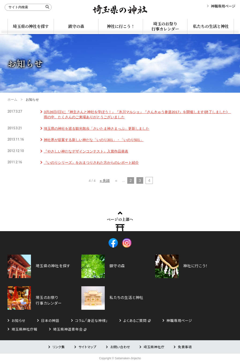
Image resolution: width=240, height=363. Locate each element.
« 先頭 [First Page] (105, 181)
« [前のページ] (116, 180)
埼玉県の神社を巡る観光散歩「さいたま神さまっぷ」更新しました (96, 128)
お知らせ (18, 320)
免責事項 (185, 346)
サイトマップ (88, 346)
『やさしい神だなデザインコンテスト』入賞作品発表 (86, 151)
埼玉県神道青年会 (67, 329)
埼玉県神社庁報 (24, 329)
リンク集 (58, 346)
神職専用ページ (223, 6)
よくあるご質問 (134, 320)
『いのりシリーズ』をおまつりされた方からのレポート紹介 (91, 162)
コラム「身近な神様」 (91, 320)
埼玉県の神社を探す (31, 26)
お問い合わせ (120, 346)
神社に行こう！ (121, 26)
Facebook (113, 243)
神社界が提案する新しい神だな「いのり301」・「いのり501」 (93, 140)
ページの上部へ (120, 219)
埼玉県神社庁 (154, 346)
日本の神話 (50, 320)
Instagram (126, 243)
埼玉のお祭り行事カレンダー (165, 26)
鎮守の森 (76, 26)
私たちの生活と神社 (211, 26)
